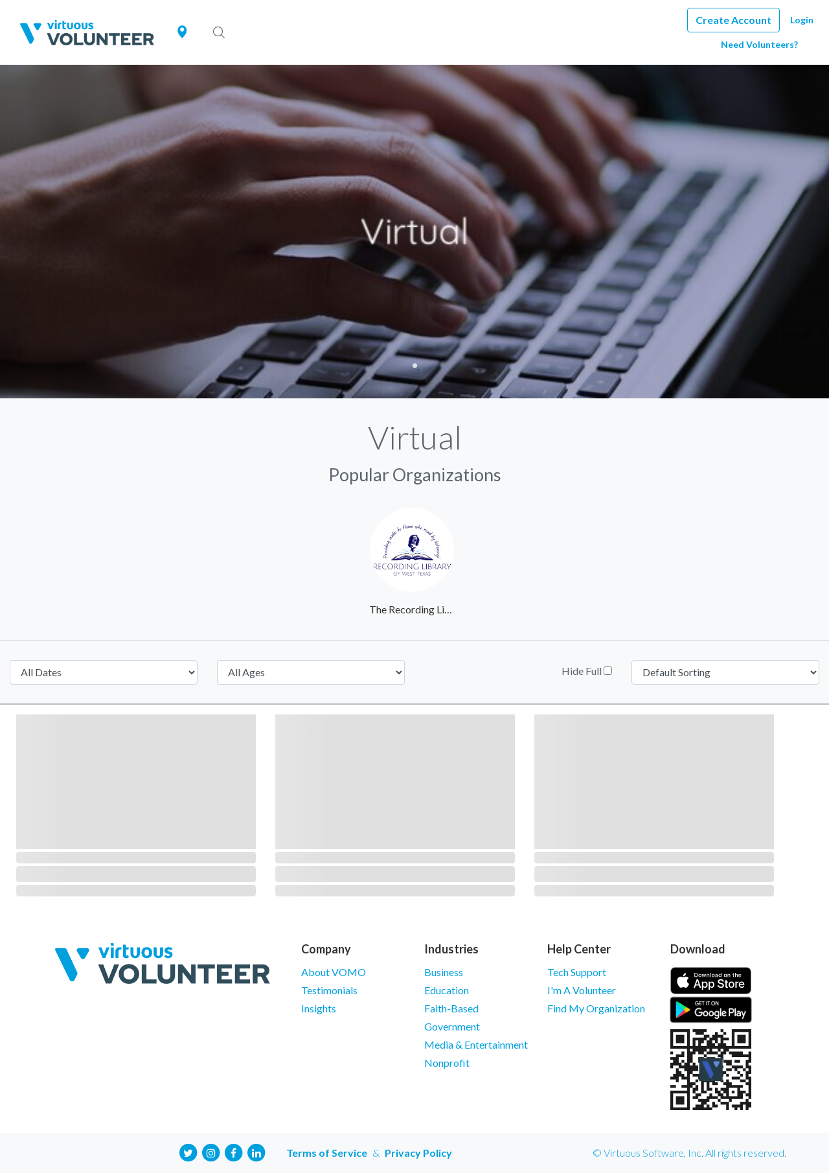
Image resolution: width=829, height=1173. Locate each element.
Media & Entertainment (476, 1044)
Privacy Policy (418, 1152)
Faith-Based (451, 1008)
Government (452, 1026)
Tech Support (576, 972)
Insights (318, 1008)
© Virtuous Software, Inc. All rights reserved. (689, 1152)
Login (801, 19)
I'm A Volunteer (581, 990)
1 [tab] (415, 365)
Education (446, 990)
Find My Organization (596, 1008)
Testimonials (329, 990)
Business (443, 972)
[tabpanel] (414, 231)
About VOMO (333, 972)
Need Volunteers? (759, 44)
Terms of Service (326, 1152)
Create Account (733, 20)
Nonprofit (447, 1062)
